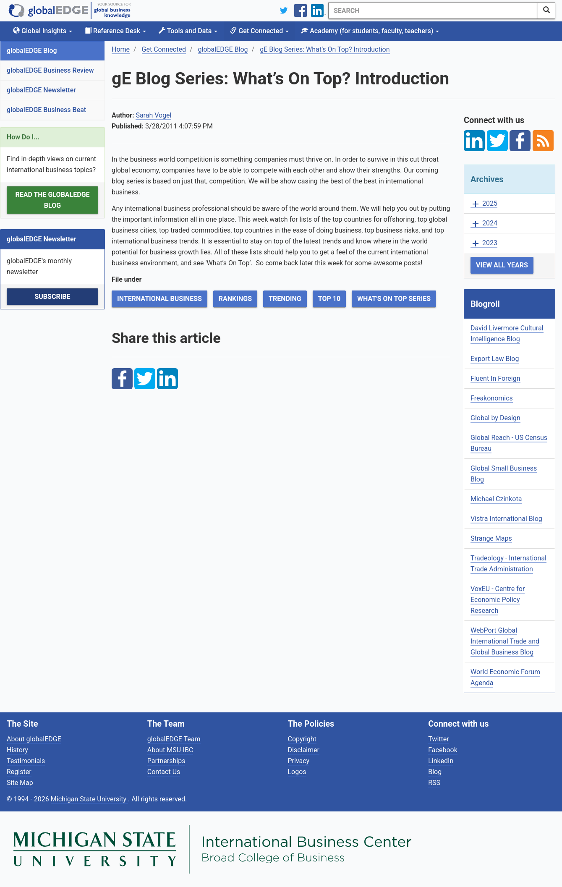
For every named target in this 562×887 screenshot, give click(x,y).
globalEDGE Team (174, 739)
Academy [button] (370, 31)
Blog (435, 772)
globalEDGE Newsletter (41, 90)
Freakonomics (492, 398)
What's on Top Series (394, 299)
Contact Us (163, 772)
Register (19, 772)
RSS (434, 783)
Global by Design (495, 418)
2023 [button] (484, 243)
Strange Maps (491, 538)
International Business (159, 299)
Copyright (302, 739)
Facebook (442, 750)
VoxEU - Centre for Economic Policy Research (498, 600)
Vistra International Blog (506, 519)
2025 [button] (484, 203)
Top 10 (329, 299)
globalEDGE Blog (32, 51)
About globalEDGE (34, 739)
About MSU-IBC (170, 750)
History (17, 750)
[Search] (433, 10)
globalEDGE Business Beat (46, 110)
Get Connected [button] (259, 31)
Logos (297, 772)
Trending (285, 299)
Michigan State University (89, 799)
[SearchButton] (546, 10)
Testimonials (26, 761)
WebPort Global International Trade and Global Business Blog (505, 641)
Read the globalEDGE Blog (52, 200)
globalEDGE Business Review (50, 70)
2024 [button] (484, 223)
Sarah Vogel (153, 115)
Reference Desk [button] (115, 31)
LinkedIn (440, 761)
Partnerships (166, 761)
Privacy (299, 761)
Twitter (438, 739)
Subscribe (52, 297)
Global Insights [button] (42, 31)
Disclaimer (303, 750)
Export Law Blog (495, 359)
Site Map (20, 783)
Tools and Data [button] (188, 31)
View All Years (502, 265)
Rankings (235, 299)
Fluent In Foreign (495, 378)
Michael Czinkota (496, 499)
